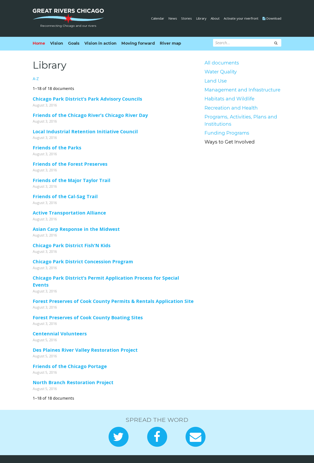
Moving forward (138, 43)
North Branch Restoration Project (73, 382)
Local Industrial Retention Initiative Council (85, 131)
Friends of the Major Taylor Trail (71, 180)
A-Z (36, 78)
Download (272, 18)
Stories (186, 18)
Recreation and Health (231, 108)
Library (201, 18)
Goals (73, 43)
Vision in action (100, 43)
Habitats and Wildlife (229, 98)
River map (170, 43)
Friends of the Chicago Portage (70, 366)
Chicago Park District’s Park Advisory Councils (87, 99)
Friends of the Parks (57, 147)
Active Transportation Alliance (69, 213)
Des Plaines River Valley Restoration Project (85, 350)
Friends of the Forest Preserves (70, 164)
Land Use (216, 81)
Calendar (157, 18)
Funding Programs (227, 133)
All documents (222, 63)
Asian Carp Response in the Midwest (76, 229)
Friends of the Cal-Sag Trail (65, 196)
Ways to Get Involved (230, 142)
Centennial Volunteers (60, 333)
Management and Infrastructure (242, 90)
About (215, 18)
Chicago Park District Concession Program (83, 261)
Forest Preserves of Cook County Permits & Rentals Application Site (113, 301)
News (172, 18)
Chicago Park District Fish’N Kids (72, 245)
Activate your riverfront (241, 18)
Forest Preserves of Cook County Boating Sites (88, 317)
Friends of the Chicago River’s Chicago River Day (90, 115)
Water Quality (221, 71)
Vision (56, 43)
